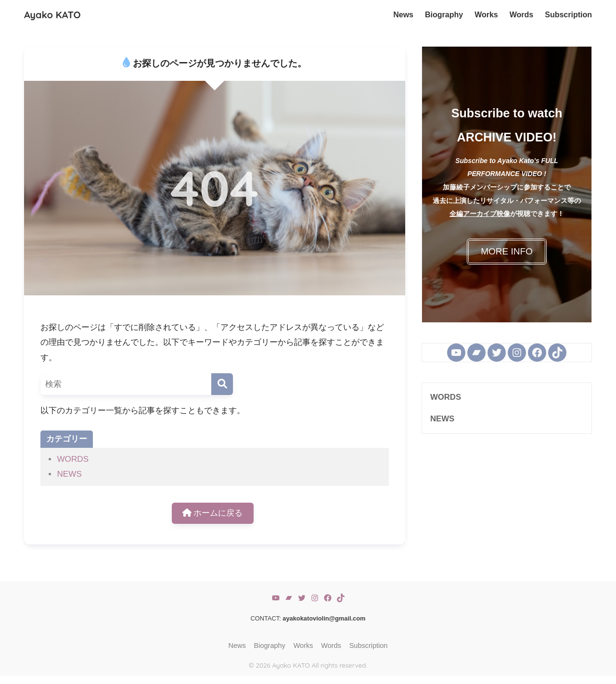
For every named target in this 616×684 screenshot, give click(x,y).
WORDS (73, 459)
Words (331, 645)
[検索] (222, 384)
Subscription (368, 645)
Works (303, 645)
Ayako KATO (52, 15)
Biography (269, 645)
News (237, 645)
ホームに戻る (212, 513)
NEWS (69, 474)
